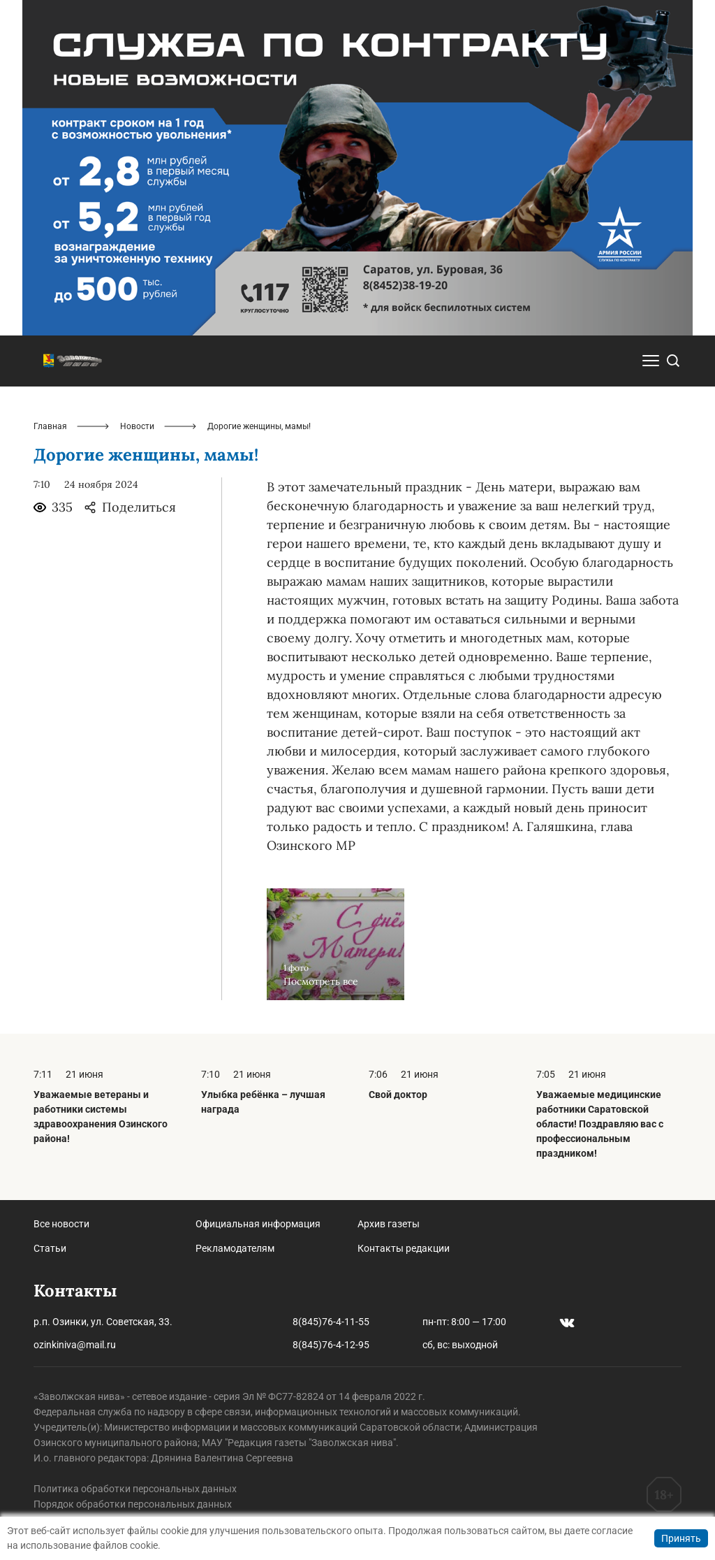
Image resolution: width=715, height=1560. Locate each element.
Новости (137, 426)
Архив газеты (389, 1223)
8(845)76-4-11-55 (331, 1321)
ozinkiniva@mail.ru (75, 1344)
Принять (681, 1538)
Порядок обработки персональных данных (133, 1504)
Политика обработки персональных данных (135, 1488)
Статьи (50, 1248)
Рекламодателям (235, 1248)
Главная (50, 426)
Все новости (61, 1223)
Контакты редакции (404, 1248)
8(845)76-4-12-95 (331, 1344)
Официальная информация (258, 1223)
